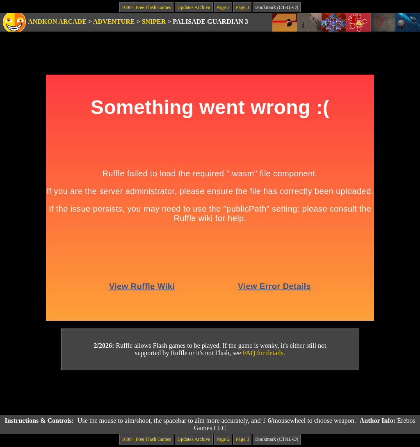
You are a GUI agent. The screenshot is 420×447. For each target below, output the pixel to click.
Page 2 (223, 7)
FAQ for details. (264, 352)
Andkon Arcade (57, 21)
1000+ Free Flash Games (146, 7)
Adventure (114, 21)
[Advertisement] (210, 392)
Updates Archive (193, 7)
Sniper (154, 21)
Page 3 (242, 7)
